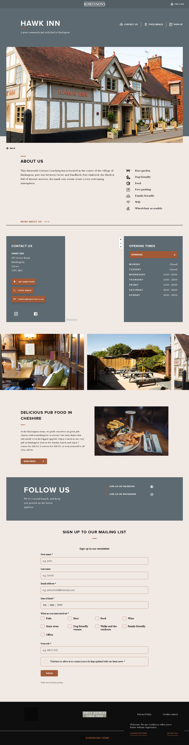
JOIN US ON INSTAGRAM (131, 494)
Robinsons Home (94, 738)
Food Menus (156, 24)
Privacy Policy (144, 714)
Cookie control (170, 714)
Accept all (172, 733)
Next (163, 362)
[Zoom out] (121, 243)
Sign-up (178, 24)
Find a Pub (179, 4)
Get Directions (24, 281)
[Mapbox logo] (71, 319)
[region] (94, 279)
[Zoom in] (121, 239)
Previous (4, 362)
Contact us (131, 24)
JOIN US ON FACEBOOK (131, 486)
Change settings (138, 733)
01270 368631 (22, 290)
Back (12, 148)
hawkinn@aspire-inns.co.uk (28, 299)
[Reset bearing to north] (121, 247)
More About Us (31, 221)
